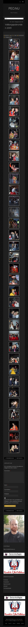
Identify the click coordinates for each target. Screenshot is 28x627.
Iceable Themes (20, 620)
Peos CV (9, 623)
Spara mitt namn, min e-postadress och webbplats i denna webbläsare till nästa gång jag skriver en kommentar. (13, 501)
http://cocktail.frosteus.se (9, 549)
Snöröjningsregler (7, 588)
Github (22, 623)
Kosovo (14, 623)
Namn (6, 485)
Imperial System (7, 584)
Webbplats (6, 493)
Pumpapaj (6, 579)
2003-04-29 (7, 35)
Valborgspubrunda (8, 37)
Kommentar (7, 470)
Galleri (13, 21)
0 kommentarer (21, 35)
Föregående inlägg (9, 458)
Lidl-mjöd (5, 586)
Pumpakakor (6, 582)
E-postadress (7, 489)
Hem (10, 21)
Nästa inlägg (20, 458)
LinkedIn (18, 623)
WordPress (7, 620)
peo (11, 35)
